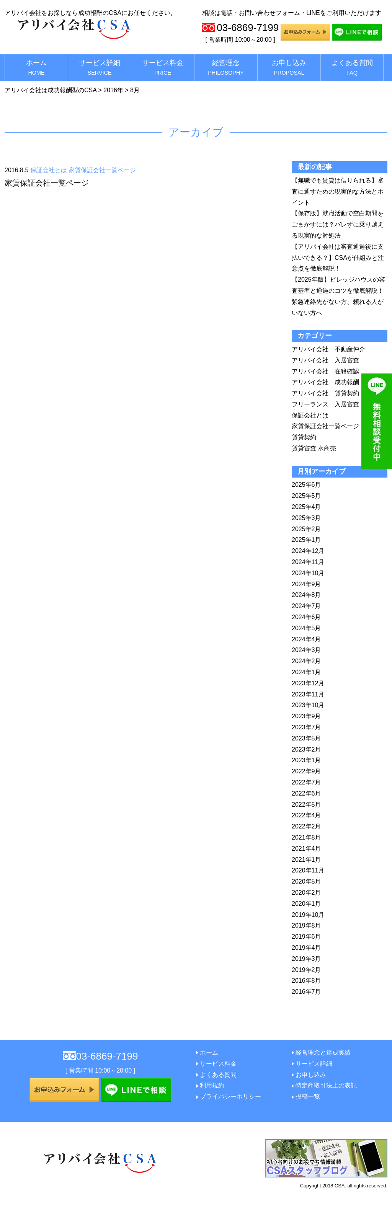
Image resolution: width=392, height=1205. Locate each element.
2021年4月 (306, 848)
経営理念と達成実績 (323, 1052)
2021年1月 (306, 859)
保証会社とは (48, 170)
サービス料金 (162, 67)
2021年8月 (306, 837)
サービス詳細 (99, 67)
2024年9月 (306, 584)
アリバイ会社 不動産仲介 (328, 349)
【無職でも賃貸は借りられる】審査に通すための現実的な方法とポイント (338, 191)
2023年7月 (306, 727)
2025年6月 (306, 484)
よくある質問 (352, 67)
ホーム (36, 67)
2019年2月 (306, 970)
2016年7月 (306, 991)
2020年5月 (306, 881)
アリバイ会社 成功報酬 (325, 382)
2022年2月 (306, 826)
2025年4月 (306, 507)
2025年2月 (306, 529)
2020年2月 (306, 892)
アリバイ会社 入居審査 (325, 360)
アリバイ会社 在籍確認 (325, 371)
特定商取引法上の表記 (326, 1085)
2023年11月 (308, 694)
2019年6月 (306, 936)
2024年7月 (306, 606)
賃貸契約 (304, 437)
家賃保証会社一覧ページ (102, 170)
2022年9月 (306, 771)
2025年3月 (306, 518)
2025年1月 (306, 539)
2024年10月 (308, 573)
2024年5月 (306, 628)
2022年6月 (306, 793)
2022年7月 (306, 782)
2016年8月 (306, 980)
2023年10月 (308, 705)
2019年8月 (306, 925)
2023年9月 (306, 716)
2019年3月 (306, 959)
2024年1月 (306, 672)
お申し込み (289, 67)
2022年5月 (306, 804)
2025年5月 (306, 495)
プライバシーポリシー (230, 1096)
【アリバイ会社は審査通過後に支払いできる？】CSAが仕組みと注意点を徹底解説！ (338, 257)
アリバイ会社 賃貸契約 (325, 393)
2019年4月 (306, 947)
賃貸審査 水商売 (314, 448)
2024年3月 (306, 650)
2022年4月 (306, 815)
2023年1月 (306, 760)
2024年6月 (306, 617)
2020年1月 (306, 903)
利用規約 (212, 1085)
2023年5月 (306, 738)
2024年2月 (306, 661)
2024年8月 (306, 595)
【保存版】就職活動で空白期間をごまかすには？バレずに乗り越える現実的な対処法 (338, 224)
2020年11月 (308, 870)
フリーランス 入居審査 (325, 404)
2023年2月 (306, 749)
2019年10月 (308, 914)
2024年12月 (308, 551)
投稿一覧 (308, 1096)
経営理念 (226, 67)
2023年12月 (308, 683)
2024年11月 (308, 562)
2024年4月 (306, 639)
